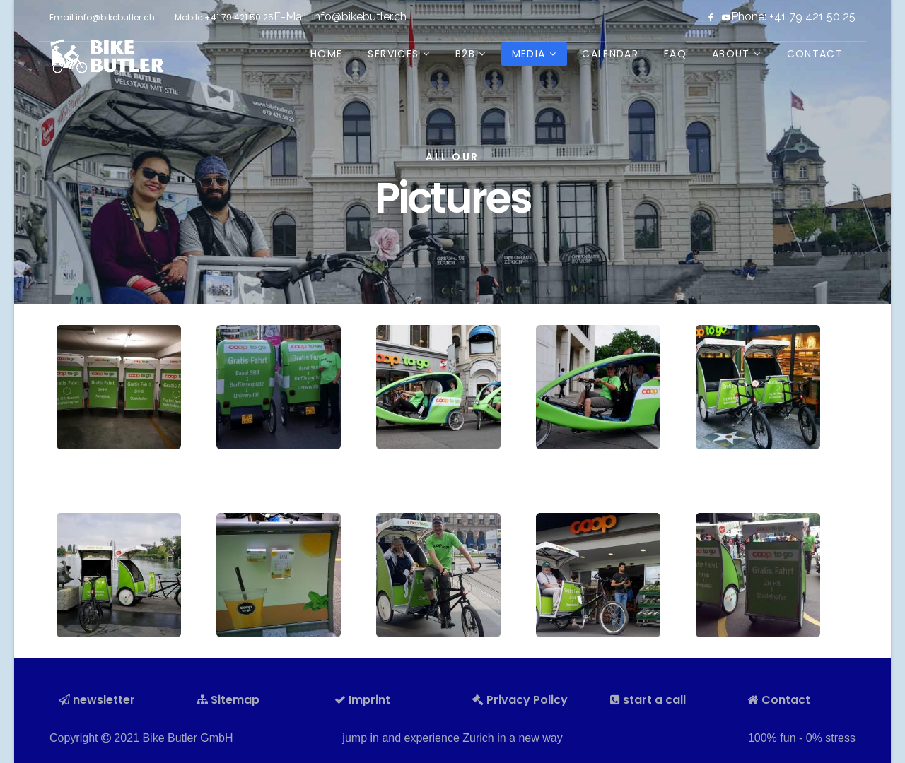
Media (529, 54)
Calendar (610, 54)
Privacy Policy (520, 700)
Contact (815, 54)
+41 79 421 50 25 (239, 17)
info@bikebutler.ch (359, 16)
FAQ (675, 54)
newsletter (97, 700)
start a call (648, 700)
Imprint (362, 700)
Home (326, 54)
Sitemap (228, 700)
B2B (465, 54)
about (731, 54)
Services (393, 54)
